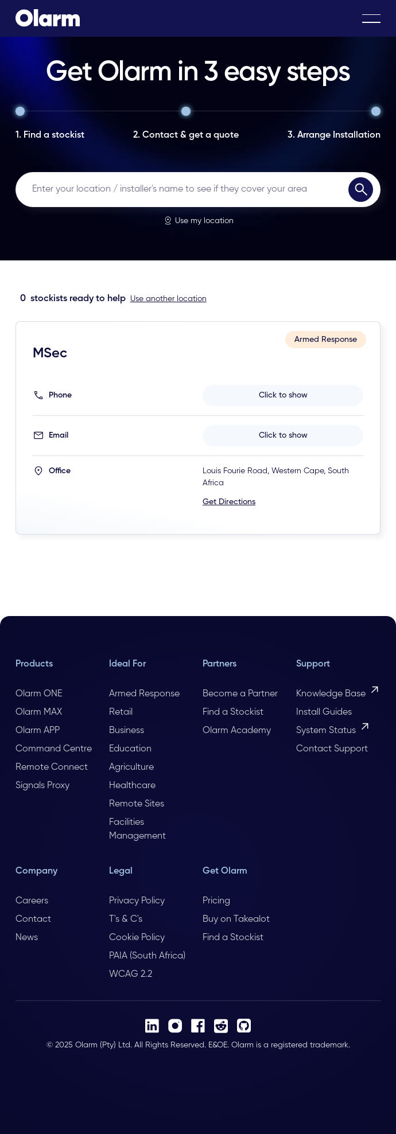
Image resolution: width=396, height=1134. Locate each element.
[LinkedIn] (152, 1026)
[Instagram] (175, 1026)
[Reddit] (221, 1026)
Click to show (283, 395)
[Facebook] (198, 1025)
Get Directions (229, 502)
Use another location (168, 299)
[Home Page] (47, 18)
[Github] (244, 1025)
